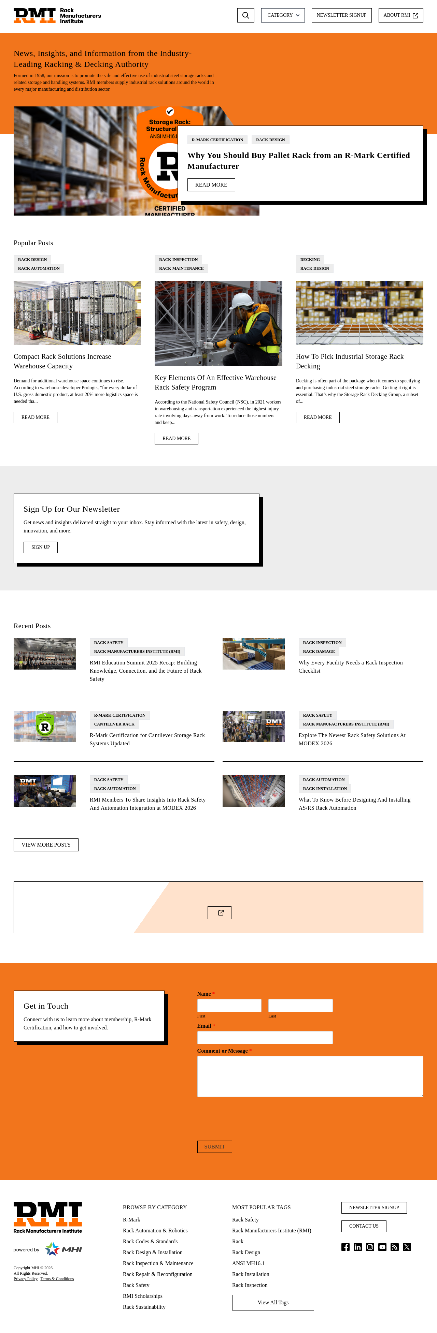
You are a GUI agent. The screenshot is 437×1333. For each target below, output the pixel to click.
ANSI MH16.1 (248, 1263)
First (201, 1016)
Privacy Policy (26, 1278)
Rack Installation (325, 788)
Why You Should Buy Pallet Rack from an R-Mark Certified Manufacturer (298, 161)
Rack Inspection (178, 259)
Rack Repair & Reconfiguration (158, 1274)
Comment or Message (224, 1051)
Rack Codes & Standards (150, 1241)
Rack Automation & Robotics (155, 1230)
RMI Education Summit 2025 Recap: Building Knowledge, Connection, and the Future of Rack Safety (146, 671)
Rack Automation (39, 268)
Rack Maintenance (181, 268)
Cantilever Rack (114, 724)
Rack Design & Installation (153, 1252)
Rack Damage (319, 651)
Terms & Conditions (57, 1278)
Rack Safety (109, 642)
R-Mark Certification (217, 139)
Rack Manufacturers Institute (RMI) (137, 651)
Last (272, 1016)
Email (206, 1026)
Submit (215, 1146)
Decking (310, 259)
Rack (237, 1241)
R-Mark (131, 1219)
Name (206, 994)
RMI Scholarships (143, 1296)
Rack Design (270, 139)
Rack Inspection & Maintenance (158, 1263)
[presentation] (249, 1129)
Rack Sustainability (144, 1307)
